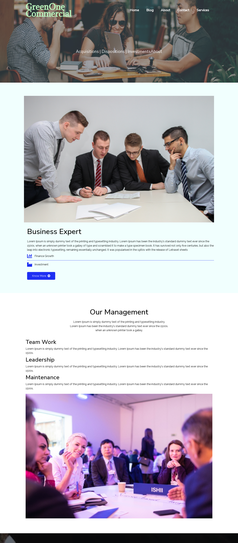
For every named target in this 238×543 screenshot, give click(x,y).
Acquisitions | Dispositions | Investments (113, 52)
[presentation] (27, 445)
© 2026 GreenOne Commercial (119, 529)
